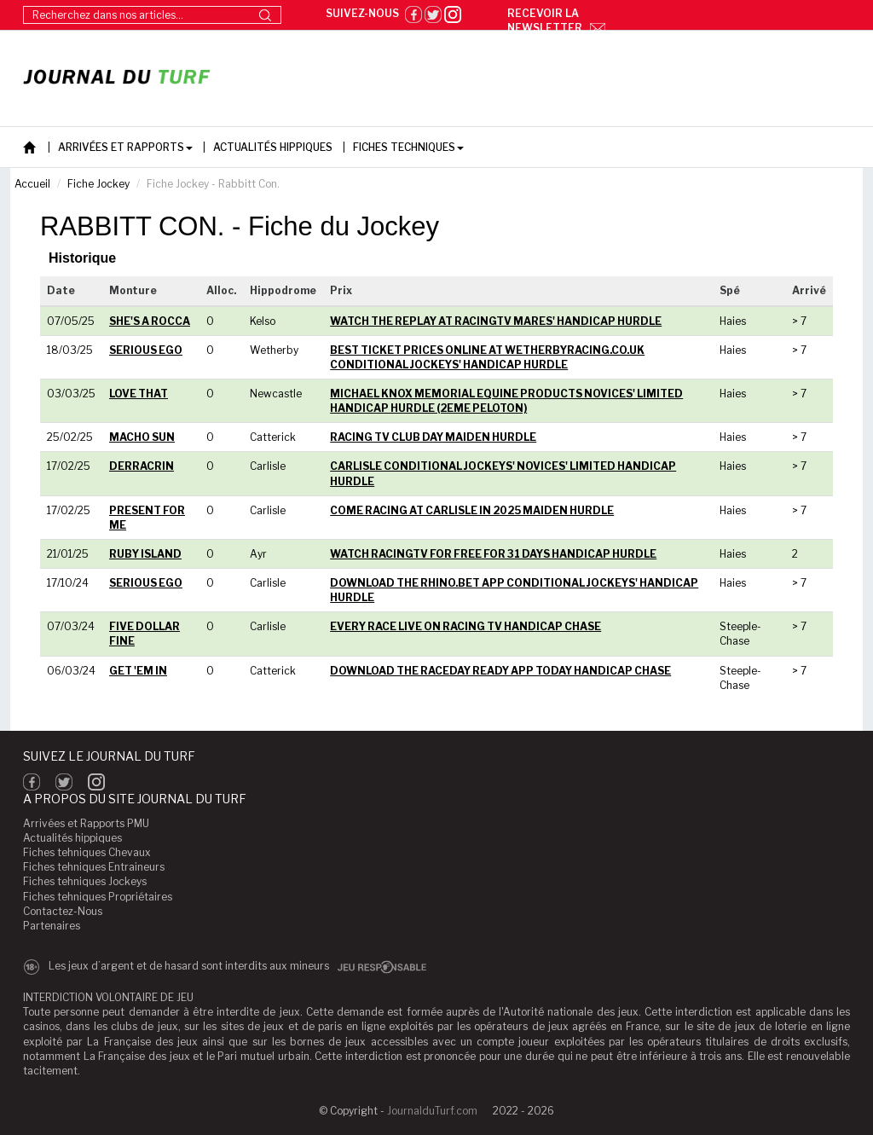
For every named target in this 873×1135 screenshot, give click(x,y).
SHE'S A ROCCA (149, 321)
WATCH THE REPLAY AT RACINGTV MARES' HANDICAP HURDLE (496, 321)
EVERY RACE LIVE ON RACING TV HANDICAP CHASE (465, 626)
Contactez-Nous (62, 911)
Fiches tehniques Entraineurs (94, 866)
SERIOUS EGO (145, 350)
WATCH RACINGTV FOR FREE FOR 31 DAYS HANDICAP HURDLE (493, 553)
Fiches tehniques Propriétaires (97, 896)
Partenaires (51, 925)
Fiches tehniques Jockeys (85, 881)
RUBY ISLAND (145, 553)
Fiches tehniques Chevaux (87, 852)
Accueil (32, 183)
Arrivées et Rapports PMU (86, 823)
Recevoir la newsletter (556, 20)
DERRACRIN (141, 466)
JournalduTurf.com (432, 1110)
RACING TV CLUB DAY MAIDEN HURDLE (433, 437)
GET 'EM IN (138, 670)
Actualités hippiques (72, 837)
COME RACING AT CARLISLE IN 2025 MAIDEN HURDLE (472, 510)
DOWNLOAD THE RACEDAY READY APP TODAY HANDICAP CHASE (500, 670)
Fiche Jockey (98, 183)
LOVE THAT (138, 393)
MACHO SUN (142, 437)
